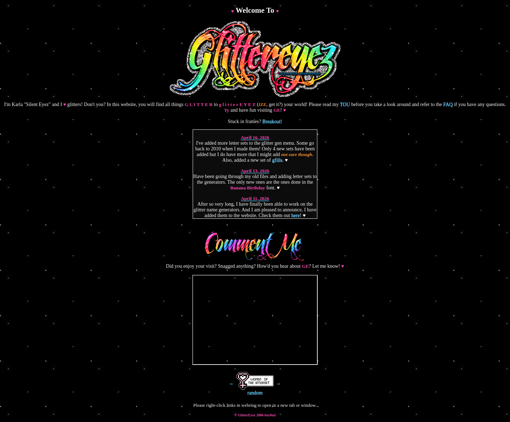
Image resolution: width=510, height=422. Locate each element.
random (255, 392)
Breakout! (272, 121)
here (295, 215)
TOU (345, 104)
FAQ (448, 104)
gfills (277, 160)
